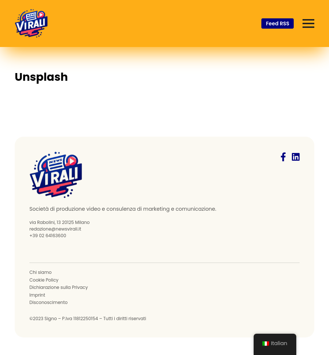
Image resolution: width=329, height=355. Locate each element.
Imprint (37, 295)
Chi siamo (40, 272)
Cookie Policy (43, 280)
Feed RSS (277, 23)
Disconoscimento (48, 302)
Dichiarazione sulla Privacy (58, 287)
